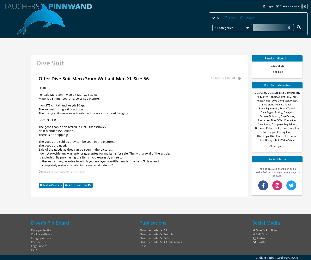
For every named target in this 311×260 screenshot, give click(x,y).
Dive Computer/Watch (284, 100)
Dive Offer (277, 120)
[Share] (233, 78)
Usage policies (41, 238)
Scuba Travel (287, 108)
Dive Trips (263, 136)
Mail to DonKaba (51, 185)
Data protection (42, 230)
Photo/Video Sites (284, 140)
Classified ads (148, 230)
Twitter (260, 242)
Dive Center (287, 116)
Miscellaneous (283, 104)
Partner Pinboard (269, 116)
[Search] (272, 27)
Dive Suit (273, 92)
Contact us (38, 242)
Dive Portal (290, 136)
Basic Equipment (268, 108)
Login (268, 6)
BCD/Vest (291, 96)
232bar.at (277, 66)
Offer (232, 18)
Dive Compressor (289, 92)
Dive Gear (260, 92)
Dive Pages (267, 112)
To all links (277, 72)
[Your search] (298, 27)
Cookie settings (41, 234)
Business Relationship (267, 128)
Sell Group (261, 234)
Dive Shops (264, 124)
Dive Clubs (276, 136)
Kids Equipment (285, 132)
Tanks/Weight (277, 96)
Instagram (262, 238)
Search (250, 18)
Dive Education (290, 128)
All (218, 18)
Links (142, 246)
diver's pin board (271, 258)
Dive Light (268, 104)
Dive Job (288, 112)
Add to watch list (79, 185)
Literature (264, 120)
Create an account (288, 6)
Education (290, 120)
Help (34, 250)
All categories (277, 146)
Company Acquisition (284, 124)
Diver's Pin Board (266, 230)
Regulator (262, 96)
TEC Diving (266, 140)
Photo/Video (263, 100)
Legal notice (39, 246)
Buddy (278, 112)
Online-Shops (267, 132)
